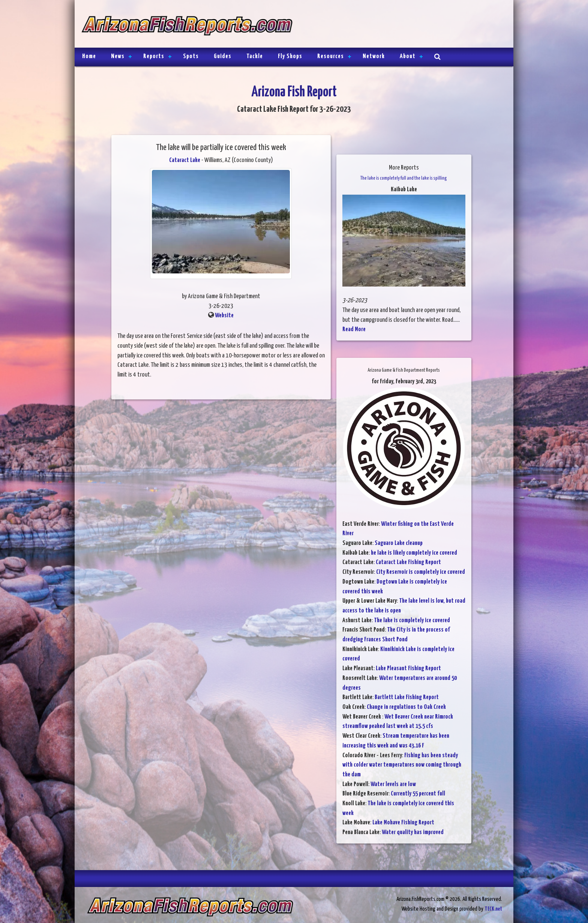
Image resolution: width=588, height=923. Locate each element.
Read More (354, 329)
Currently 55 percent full (418, 794)
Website (224, 315)
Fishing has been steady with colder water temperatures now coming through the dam (401, 765)
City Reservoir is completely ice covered (420, 572)
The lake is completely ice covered (412, 620)
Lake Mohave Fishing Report (403, 822)
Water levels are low (393, 784)
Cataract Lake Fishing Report (408, 562)
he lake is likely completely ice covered (414, 553)
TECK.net (493, 909)
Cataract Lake (184, 160)
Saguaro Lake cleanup (399, 543)
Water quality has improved (413, 832)
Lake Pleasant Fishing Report (408, 668)
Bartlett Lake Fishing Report (407, 697)
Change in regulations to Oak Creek (406, 707)
